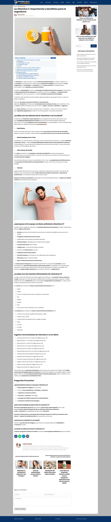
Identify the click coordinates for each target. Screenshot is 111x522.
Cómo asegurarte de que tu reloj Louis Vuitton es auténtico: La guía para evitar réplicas (57, 456)
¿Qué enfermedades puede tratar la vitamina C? (27, 75)
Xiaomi (85, 2)
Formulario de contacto (81, 518)
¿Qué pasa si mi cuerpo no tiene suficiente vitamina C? (28, 67)
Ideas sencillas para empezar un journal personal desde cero (86, 55)
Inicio (41, 2)
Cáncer (18, 66)
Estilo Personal (93, 2)
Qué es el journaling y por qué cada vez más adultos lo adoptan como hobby (86, 59)
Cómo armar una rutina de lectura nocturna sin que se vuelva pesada (85, 70)
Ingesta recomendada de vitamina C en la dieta (26, 70)
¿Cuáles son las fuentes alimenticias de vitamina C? (28, 69)
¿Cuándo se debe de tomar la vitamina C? (26, 78)
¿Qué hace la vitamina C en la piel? (25, 76)
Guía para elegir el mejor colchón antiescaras (27, 456)
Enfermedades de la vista (22, 62)
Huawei (62, 2)
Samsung (55, 2)
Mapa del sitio (38, 518)
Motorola (79, 2)
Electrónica (48, 2)
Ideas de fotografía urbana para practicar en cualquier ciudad (86, 66)
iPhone (68, 2)
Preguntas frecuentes (21, 72)
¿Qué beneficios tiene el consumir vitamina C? (27, 73)
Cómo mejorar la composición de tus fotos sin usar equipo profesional (87, 62)
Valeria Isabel (20, 14)
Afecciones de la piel (21, 64)
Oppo (73, 2)
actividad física (42, 124)
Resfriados (19, 61)
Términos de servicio (18, 518)
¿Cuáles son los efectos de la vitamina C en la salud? (28, 60)
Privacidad (58, 518)
